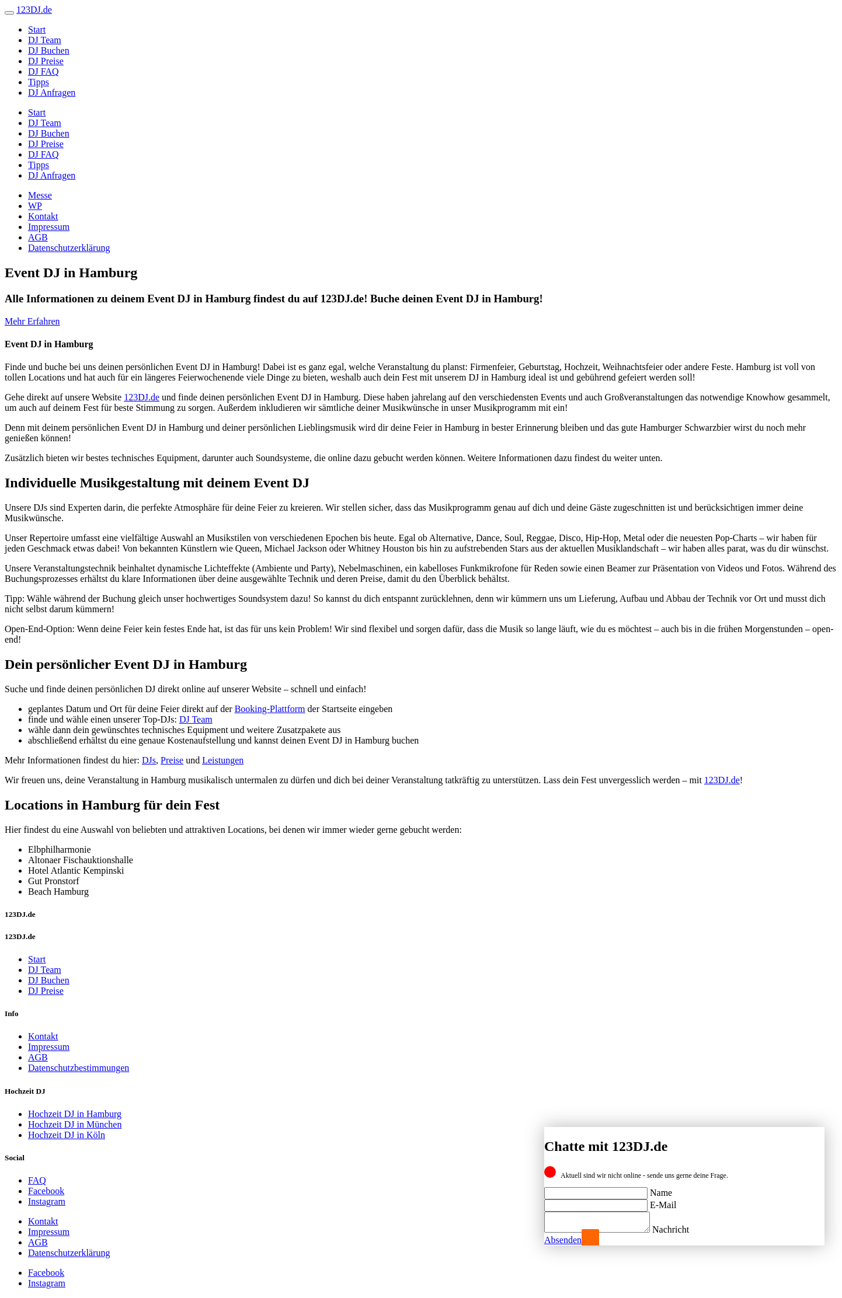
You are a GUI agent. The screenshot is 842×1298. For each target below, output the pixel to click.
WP (35, 206)
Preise (172, 760)
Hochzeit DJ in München (74, 1124)
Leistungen (222, 760)
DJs (149, 760)
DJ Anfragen (51, 92)
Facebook (46, 1191)
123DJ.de (141, 397)
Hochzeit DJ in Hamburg (74, 1114)
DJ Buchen (48, 50)
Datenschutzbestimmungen (78, 1068)
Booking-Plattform (270, 709)
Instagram (46, 1201)
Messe (40, 195)
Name (661, 1189)
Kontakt (43, 216)
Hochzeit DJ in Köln (66, 1135)
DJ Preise (46, 61)
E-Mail (663, 1201)
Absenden (563, 1240)
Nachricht (682, 1229)
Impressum (48, 227)
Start (37, 29)
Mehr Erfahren (32, 321)
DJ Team (44, 40)
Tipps (38, 82)
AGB (38, 237)
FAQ (37, 1180)
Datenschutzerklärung (69, 248)
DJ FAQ (43, 71)
